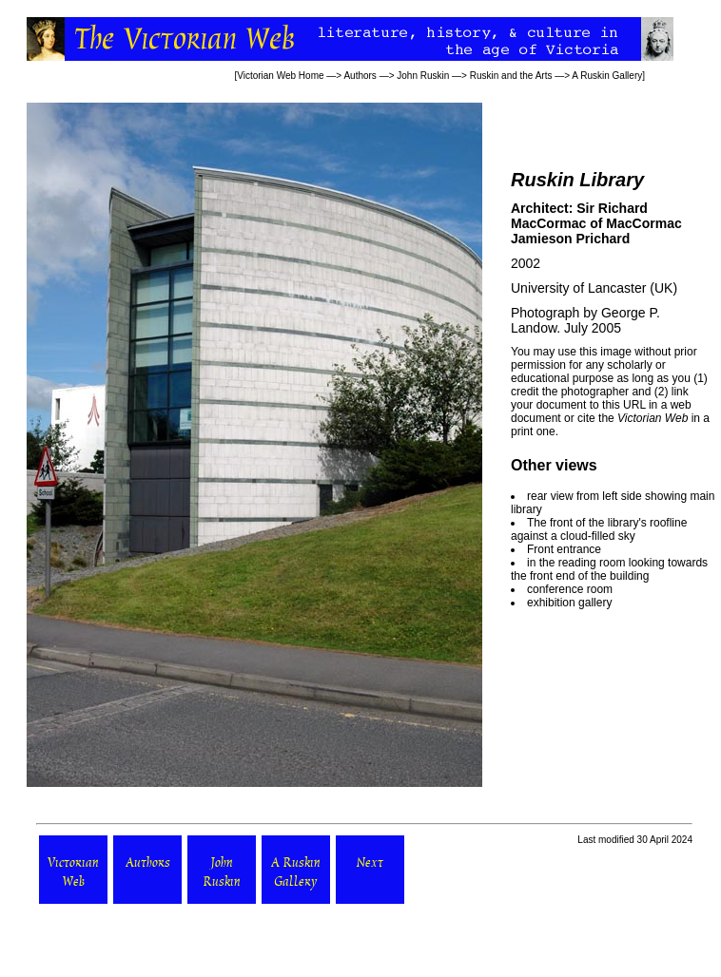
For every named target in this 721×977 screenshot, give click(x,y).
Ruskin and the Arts (511, 75)
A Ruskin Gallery (607, 75)
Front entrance (564, 549)
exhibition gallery (569, 602)
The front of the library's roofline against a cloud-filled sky (599, 529)
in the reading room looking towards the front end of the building (609, 569)
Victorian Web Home (280, 75)
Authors (359, 75)
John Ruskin (423, 75)
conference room (570, 589)
